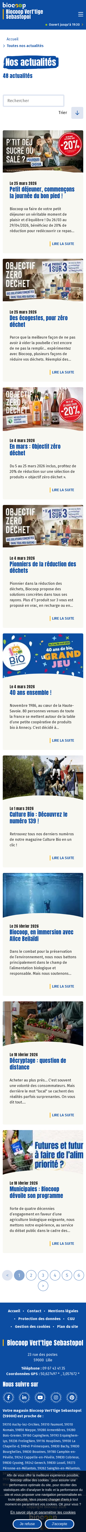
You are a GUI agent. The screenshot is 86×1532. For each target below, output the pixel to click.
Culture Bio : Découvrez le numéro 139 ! (38, 817)
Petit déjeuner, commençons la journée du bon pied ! (42, 192)
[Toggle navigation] (80, 16)
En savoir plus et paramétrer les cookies (43, 1512)
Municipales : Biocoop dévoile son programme (36, 1192)
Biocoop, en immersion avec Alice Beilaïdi (41, 935)
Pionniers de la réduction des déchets (43, 567)
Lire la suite (64, 243)
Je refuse (27, 1524)
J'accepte (59, 1524)
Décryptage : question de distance (38, 1064)
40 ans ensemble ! (30, 692)
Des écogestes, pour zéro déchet (39, 321)
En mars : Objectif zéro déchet (36, 450)
